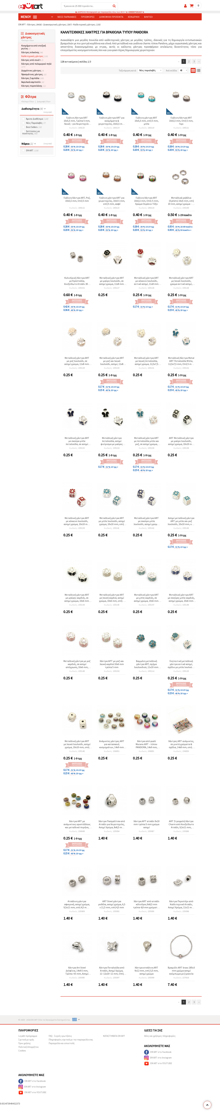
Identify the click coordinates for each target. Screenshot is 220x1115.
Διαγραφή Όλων (43, 101)
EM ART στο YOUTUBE (158, 1063)
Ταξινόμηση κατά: (127, 70)
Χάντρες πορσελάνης (33, 85)
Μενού (29, 17)
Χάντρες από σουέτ (32, 60)
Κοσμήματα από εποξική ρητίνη (33, 47)
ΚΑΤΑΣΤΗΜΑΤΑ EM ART (114, 1036)
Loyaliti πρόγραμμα (27, 1036)
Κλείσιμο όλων (28, 40)
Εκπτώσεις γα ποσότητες (31, 132)
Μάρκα (27, 144)
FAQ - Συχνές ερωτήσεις (60, 1036)
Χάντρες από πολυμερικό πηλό (36, 65)
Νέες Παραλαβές (36, 123)
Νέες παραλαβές (66, 16)
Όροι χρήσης (24, 1043)
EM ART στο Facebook (157, 1052)
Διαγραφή (47, 112)
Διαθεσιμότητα (32, 109)
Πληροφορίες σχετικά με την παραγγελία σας (71, 1039)
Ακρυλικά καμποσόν (32, 82)
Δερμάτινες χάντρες (32, 70)
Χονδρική (133, 16)
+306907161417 (135, 12)
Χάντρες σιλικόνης (32, 52)
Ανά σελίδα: (171, 70)
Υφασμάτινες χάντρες (33, 74)
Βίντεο (148, 16)
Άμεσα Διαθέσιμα (37, 119)
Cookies (22, 1050)
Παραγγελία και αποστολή (61, 1043)
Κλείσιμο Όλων (28, 101)
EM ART (32, 150)
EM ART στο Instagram (158, 1058)
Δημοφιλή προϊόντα (111, 16)
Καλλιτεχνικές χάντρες (34, 56)
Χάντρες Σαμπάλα (32, 78)
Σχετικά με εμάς (26, 1039)
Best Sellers (34, 127)
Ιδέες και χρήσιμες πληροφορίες (160, 1036)
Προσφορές (88, 16)
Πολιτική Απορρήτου (28, 1047)
